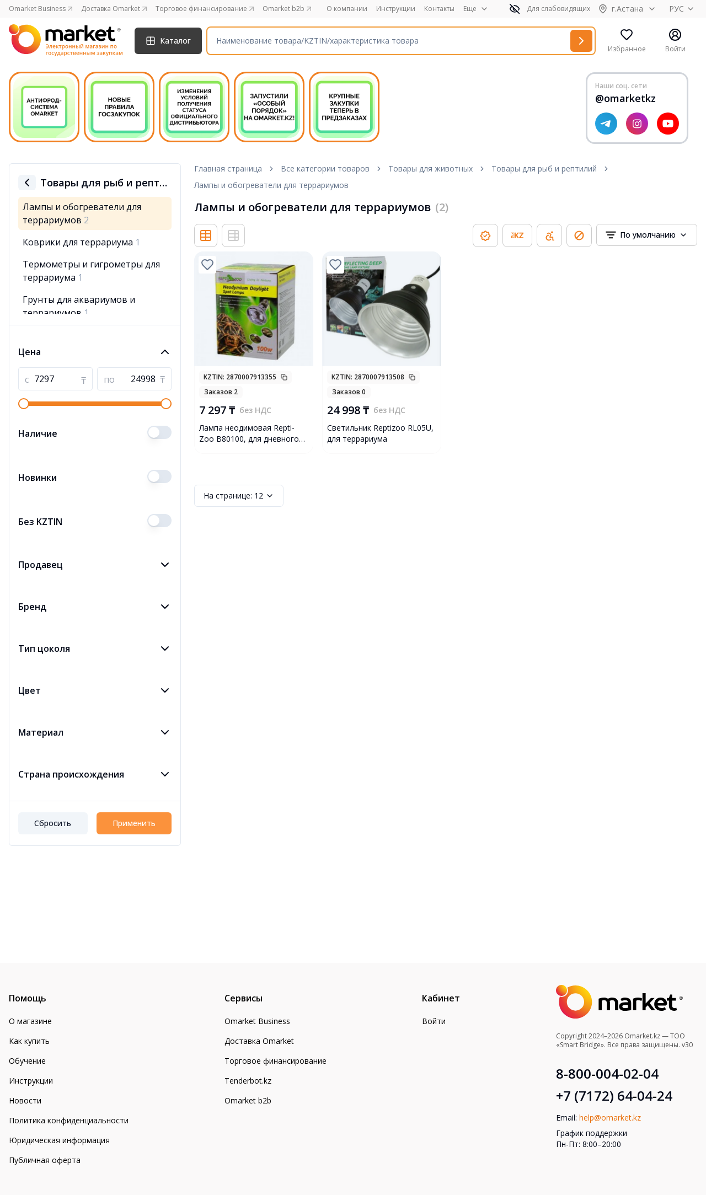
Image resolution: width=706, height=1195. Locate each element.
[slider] (23, 403)
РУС (683, 8)
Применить (134, 823)
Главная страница (228, 168)
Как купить (29, 1041)
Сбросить (52, 823)
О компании (347, 8)
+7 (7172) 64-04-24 (614, 1096)
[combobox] (646, 235)
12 (239, 495)
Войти (434, 1021)
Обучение (27, 1060)
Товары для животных (430, 168)
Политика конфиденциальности (69, 1120)
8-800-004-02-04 (607, 1074)
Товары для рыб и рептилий (544, 168)
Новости (25, 1100)
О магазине (30, 1021)
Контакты (439, 8)
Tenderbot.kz (247, 1080)
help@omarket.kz (610, 1117)
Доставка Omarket (259, 1041)
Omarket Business (257, 1021)
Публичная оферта (45, 1160)
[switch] (159, 432)
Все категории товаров (325, 168)
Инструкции (395, 8)
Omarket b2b (247, 1100)
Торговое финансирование (275, 1060)
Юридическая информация (59, 1140)
